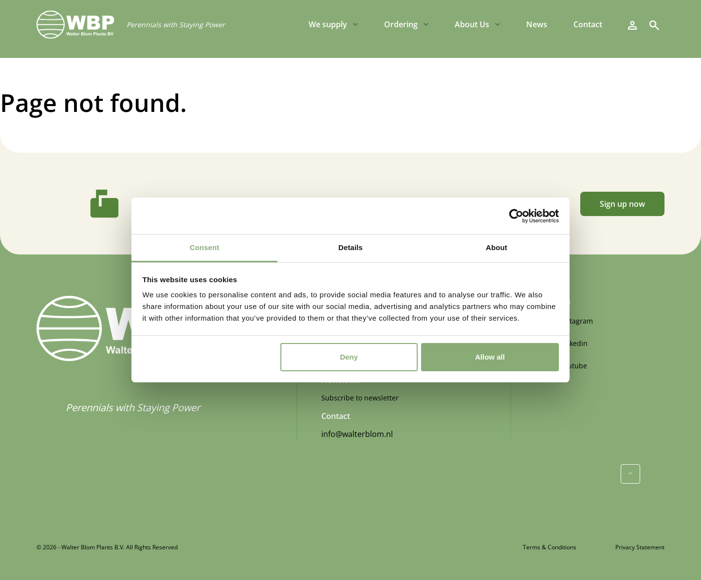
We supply (328, 24)
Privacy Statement (639, 547)
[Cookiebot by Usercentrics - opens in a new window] (516, 216)
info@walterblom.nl (357, 434)
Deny (349, 357)
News (536, 24)
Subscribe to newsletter (360, 397)
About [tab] (496, 247)
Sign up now (622, 204)
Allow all (490, 357)
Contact (587, 24)
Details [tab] (350, 247)
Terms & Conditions (549, 547)
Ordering (401, 24)
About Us (472, 24)
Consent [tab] (205, 247)
